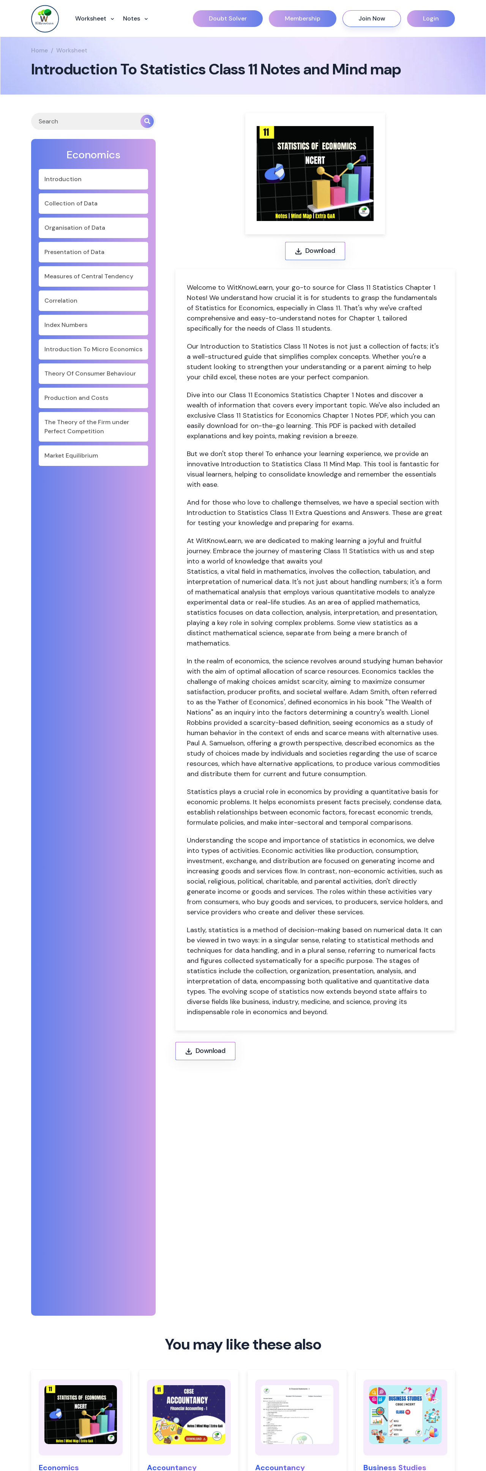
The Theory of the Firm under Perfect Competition (86, 426)
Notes (132, 18)
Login (431, 18)
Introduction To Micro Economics (93, 349)
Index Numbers (65, 325)
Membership (302, 18)
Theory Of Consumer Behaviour (90, 373)
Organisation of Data (74, 228)
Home (39, 50)
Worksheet (91, 18)
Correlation (60, 301)
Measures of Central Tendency (88, 276)
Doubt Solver (228, 18)
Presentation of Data (74, 252)
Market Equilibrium (71, 455)
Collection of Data (71, 203)
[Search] (85, 121)
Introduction (63, 179)
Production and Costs (76, 398)
